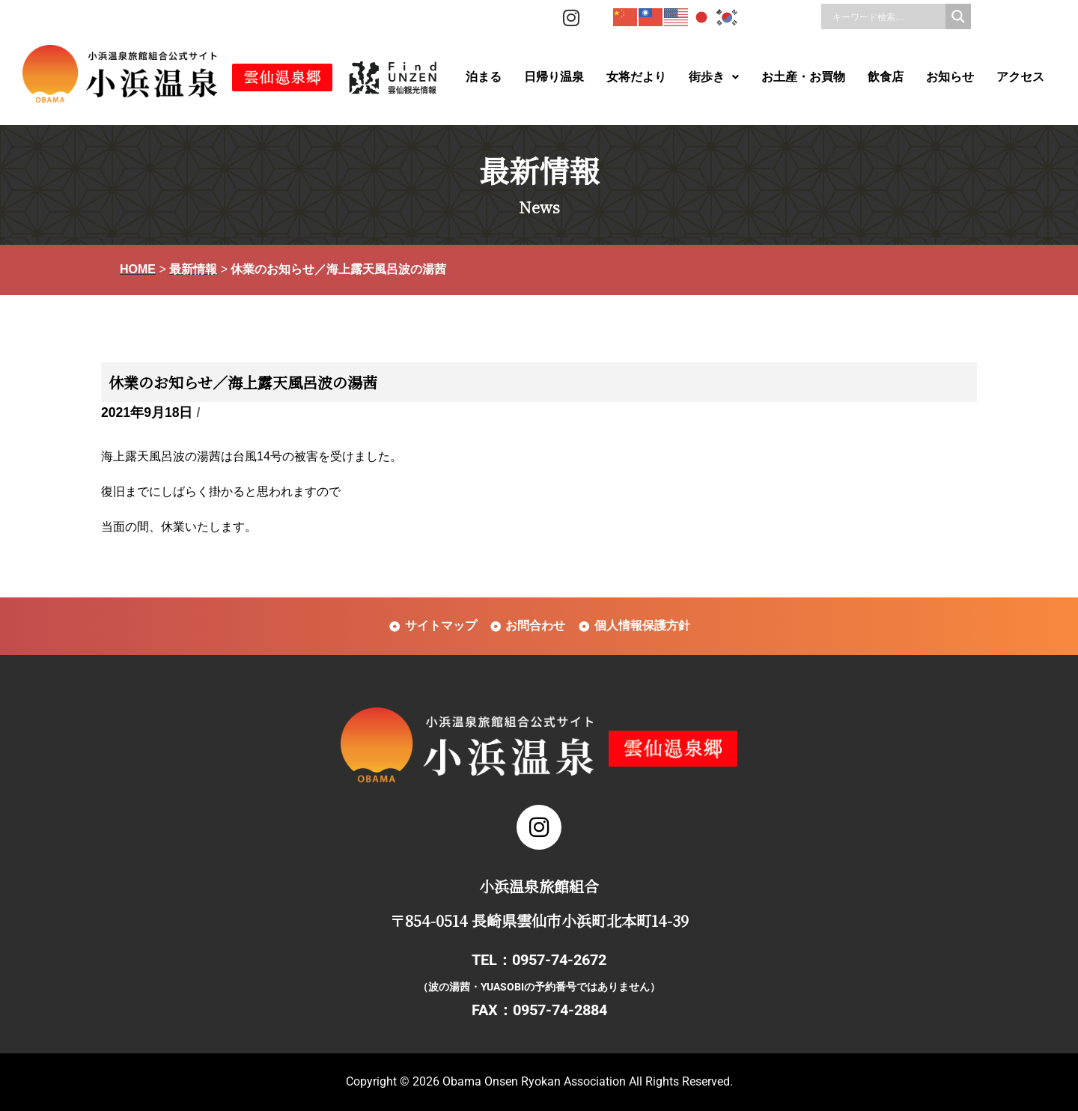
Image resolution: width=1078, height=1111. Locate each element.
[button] (713, 77)
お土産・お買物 (803, 76)
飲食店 (886, 76)
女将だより (636, 76)
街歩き (714, 76)
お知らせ (950, 76)
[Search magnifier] (958, 16)
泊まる (484, 76)
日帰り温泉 (554, 76)
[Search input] (887, 16)
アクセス (1020, 76)
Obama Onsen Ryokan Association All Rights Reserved (586, 1081)
